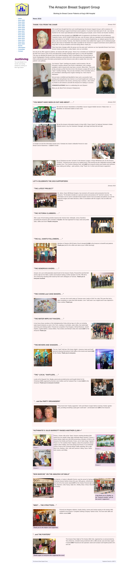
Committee (21, 49)
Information (21, 47)
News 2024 (21, 22)
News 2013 (21, 38)
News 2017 (21, 31)
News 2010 (21, 44)
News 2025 (21, 20)
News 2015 (21, 35)
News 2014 (21, 36)
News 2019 (21, 27)
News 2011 (21, 42)
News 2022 (21, 24)
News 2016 (21, 33)
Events (20, 45)
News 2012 (21, 40)
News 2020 (21, 25)
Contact (20, 51)
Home (20, 18)
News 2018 (21, 29)
